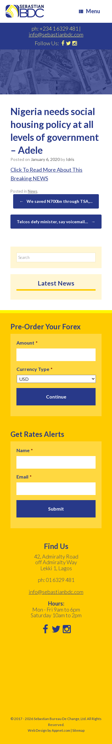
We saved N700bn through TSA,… (56, 201)
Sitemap (78, 730)
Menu (89, 11)
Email (24, 476)
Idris (70, 159)
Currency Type (34, 369)
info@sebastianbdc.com (56, 34)
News (32, 191)
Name (24, 450)
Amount (27, 342)
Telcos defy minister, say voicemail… (56, 222)
